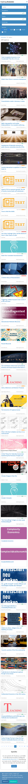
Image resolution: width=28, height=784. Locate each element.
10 (24, 746)
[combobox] (14, 25)
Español (17, 29)
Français (23, 29)
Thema (3, 16)
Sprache (4, 27)
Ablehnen (5, 781)
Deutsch (5, 29)
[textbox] (14, 25)
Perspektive (5, 10)
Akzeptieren (13, 781)
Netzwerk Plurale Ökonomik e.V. (10, 759)
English (11, 29)
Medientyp (4, 22)
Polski (5, 32)
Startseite (3, 37)
